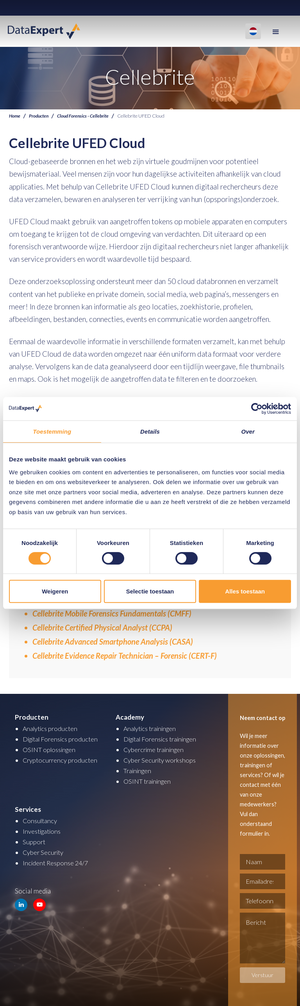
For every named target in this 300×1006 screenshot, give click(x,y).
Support (34, 842)
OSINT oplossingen (51, 749)
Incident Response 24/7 (57, 863)
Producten (40, 116)
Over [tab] (248, 431)
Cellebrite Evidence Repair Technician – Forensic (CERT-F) (124, 655)
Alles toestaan (245, 591)
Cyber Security (44, 852)
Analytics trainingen (152, 728)
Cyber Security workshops (161, 760)
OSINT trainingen (148, 781)
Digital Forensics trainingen (163, 739)
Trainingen (138, 771)
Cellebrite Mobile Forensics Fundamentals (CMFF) (111, 613)
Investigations (43, 831)
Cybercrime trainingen (155, 749)
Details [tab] (150, 431)
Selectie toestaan (150, 591)
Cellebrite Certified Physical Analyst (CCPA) (102, 627)
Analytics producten (51, 728)
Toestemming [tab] (52, 431)
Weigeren (55, 591)
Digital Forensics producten (63, 739)
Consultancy (41, 821)
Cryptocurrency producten (61, 760)
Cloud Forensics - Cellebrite (86, 116)
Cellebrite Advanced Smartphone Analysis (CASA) (112, 641)
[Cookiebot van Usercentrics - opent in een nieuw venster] (257, 409)
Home (15, 116)
